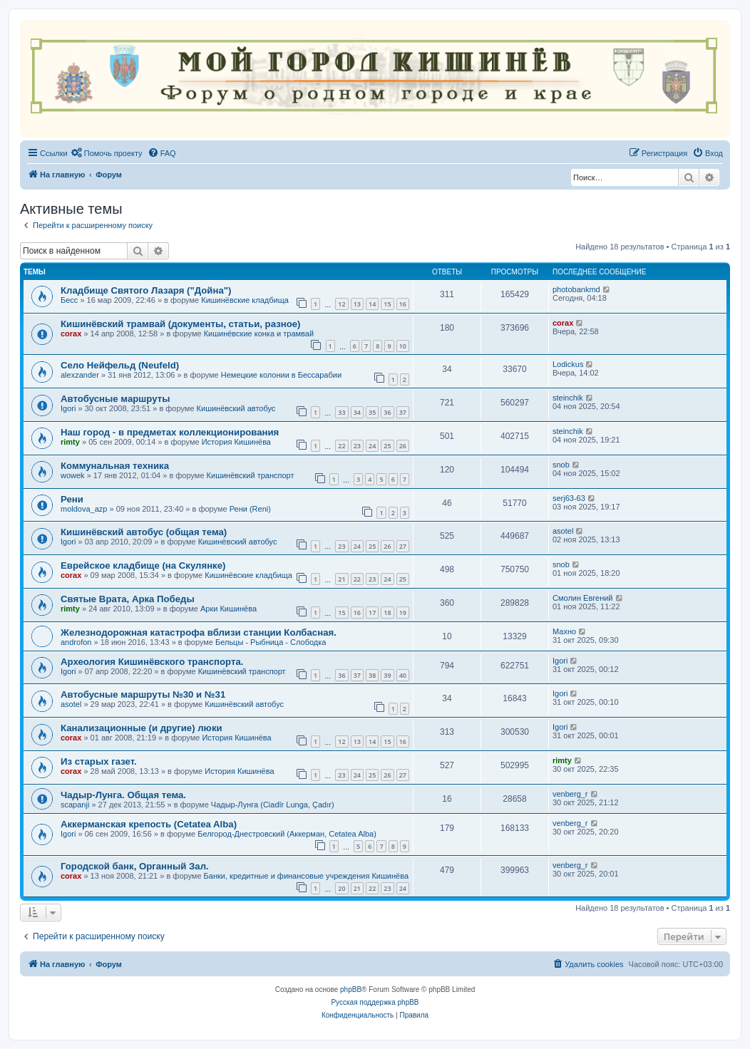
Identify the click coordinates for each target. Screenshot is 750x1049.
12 (341, 304)
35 (372, 412)
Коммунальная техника (115, 465)
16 (402, 304)
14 (372, 304)
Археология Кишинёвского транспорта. (152, 661)
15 (387, 304)
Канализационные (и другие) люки (141, 728)
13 (357, 304)
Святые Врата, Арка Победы (128, 599)
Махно (564, 631)
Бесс (69, 300)
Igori (68, 408)
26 (402, 445)
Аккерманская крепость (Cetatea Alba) (149, 824)
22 (341, 445)
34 (357, 412)
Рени (72, 499)
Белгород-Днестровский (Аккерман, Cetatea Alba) (286, 834)
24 (372, 445)
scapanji (75, 804)
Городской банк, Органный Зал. (135, 866)
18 (387, 612)
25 (387, 445)
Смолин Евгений (583, 598)
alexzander (80, 375)
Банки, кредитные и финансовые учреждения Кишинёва (306, 876)
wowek (73, 475)
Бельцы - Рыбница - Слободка (270, 642)
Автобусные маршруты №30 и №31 (143, 694)
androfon (76, 642)
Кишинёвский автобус (236, 408)
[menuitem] (107, 153)
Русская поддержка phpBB (374, 1002)
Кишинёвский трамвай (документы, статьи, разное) (180, 324)
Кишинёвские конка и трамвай (259, 333)
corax (71, 333)
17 (372, 612)
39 (387, 675)
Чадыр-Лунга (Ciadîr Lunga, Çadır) (272, 804)
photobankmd (576, 289)
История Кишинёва (236, 442)
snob (561, 464)
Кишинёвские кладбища (245, 300)
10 (402, 346)
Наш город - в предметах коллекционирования (170, 432)
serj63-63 (569, 498)
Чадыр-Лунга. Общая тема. (123, 795)
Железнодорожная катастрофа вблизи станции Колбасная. (199, 632)
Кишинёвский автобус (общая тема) (144, 532)
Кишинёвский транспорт (250, 475)
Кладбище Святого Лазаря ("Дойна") (146, 290)
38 (372, 675)
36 (387, 412)
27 (402, 546)
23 (357, 445)
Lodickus (568, 364)
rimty (70, 442)
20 (341, 888)
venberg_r (570, 794)
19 (402, 612)
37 (402, 412)
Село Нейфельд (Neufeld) (120, 365)
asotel (563, 531)
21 (341, 579)
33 (341, 412)
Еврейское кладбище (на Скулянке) (143, 565)
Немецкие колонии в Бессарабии (281, 375)
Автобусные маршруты (115, 398)
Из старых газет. (99, 761)
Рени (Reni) (250, 509)
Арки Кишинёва (228, 608)
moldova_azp (84, 509)
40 (402, 675)
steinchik (568, 397)
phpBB (350, 989)
